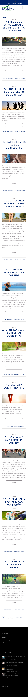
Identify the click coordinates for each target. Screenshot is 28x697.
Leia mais (14, 72)
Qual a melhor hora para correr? (14, 564)
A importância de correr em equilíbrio (14, 332)
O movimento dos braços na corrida (14, 272)
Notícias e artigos (6, 640)
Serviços (4, 637)
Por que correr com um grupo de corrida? (14, 91)
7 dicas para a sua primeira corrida (14, 439)
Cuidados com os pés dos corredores (14, 144)
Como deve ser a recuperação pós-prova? (14, 502)
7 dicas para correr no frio (14, 386)
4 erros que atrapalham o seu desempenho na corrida (14, 26)
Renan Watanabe (21, 78)
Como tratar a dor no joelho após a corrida (14, 203)
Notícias (14, 19)
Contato (4, 642)
